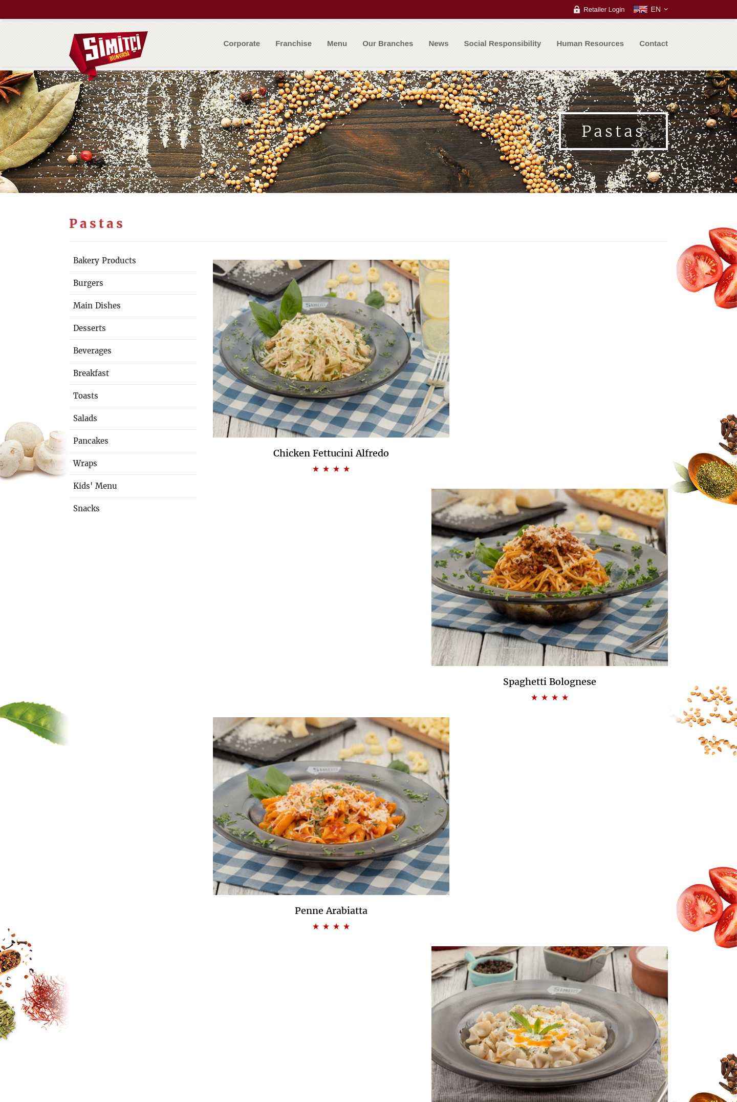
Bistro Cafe (398, 987)
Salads (85, 418)
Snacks (86, 508)
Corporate (241, 43)
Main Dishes (97, 305)
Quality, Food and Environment (288, 1007)
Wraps (85, 463)
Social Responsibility (502, 43)
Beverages (92, 351)
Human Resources (590, 43)
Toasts (85, 396)
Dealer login (618, 977)
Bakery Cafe (400, 977)
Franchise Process (409, 1007)
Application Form (407, 1018)
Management (262, 1018)
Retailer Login (603, 9)
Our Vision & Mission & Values (287, 977)
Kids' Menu (95, 486)
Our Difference (264, 997)
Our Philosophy (265, 987)
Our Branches (387, 43)
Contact (653, 43)
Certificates (259, 1028)
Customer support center (497, 987)
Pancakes (91, 441)
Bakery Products (104, 260)
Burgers (88, 283)
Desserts (89, 328)
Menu (337, 43)
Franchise (293, 43)
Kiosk (390, 997)
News (438, 43)
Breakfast (91, 373)
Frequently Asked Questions (407, 1033)
